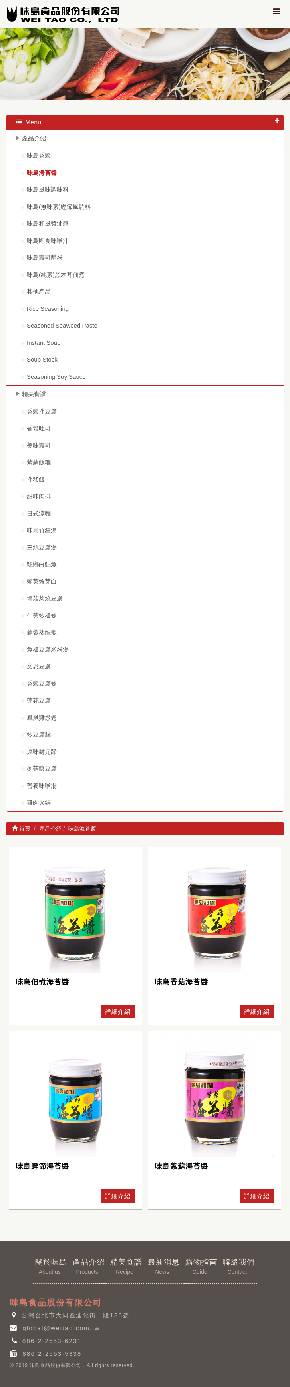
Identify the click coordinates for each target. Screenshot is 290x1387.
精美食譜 (34, 393)
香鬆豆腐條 (42, 683)
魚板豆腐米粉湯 (48, 649)
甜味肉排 (39, 496)
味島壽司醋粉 (45, 257)
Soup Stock (42, 359)
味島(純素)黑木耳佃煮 (56, 274)
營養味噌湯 (42, 785)
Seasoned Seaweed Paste (62, 325)
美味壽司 (39, 445)
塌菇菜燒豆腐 (45, 598)
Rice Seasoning (48, 308)
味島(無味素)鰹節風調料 (59, 206)
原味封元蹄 (42, 751)
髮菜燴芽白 (42, 581)
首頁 (21, 828)
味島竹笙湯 (42, 530)
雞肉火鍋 (39, 802)
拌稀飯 (36, 479)
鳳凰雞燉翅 (42, 717)
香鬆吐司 (39, 428)
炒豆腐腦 (39, 734)
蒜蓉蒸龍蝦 (42, 632)
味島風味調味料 (48, 189)
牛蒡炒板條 (42, 615)
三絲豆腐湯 (42, 547)
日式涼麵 (39, 513)
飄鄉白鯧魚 (42, 564)
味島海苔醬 (42, 172)
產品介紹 (34, 138)
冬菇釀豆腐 (42, 768)
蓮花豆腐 (39, 700)
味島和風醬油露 (48, 223)
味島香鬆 (39, 155)
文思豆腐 (39, 666)
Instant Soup (43, 342)
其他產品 (39, 291)
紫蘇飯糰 (39, 462)
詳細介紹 (118, 1011)
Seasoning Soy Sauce (56, 376)
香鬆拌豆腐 (42, 411)
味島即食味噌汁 (48, 240)
